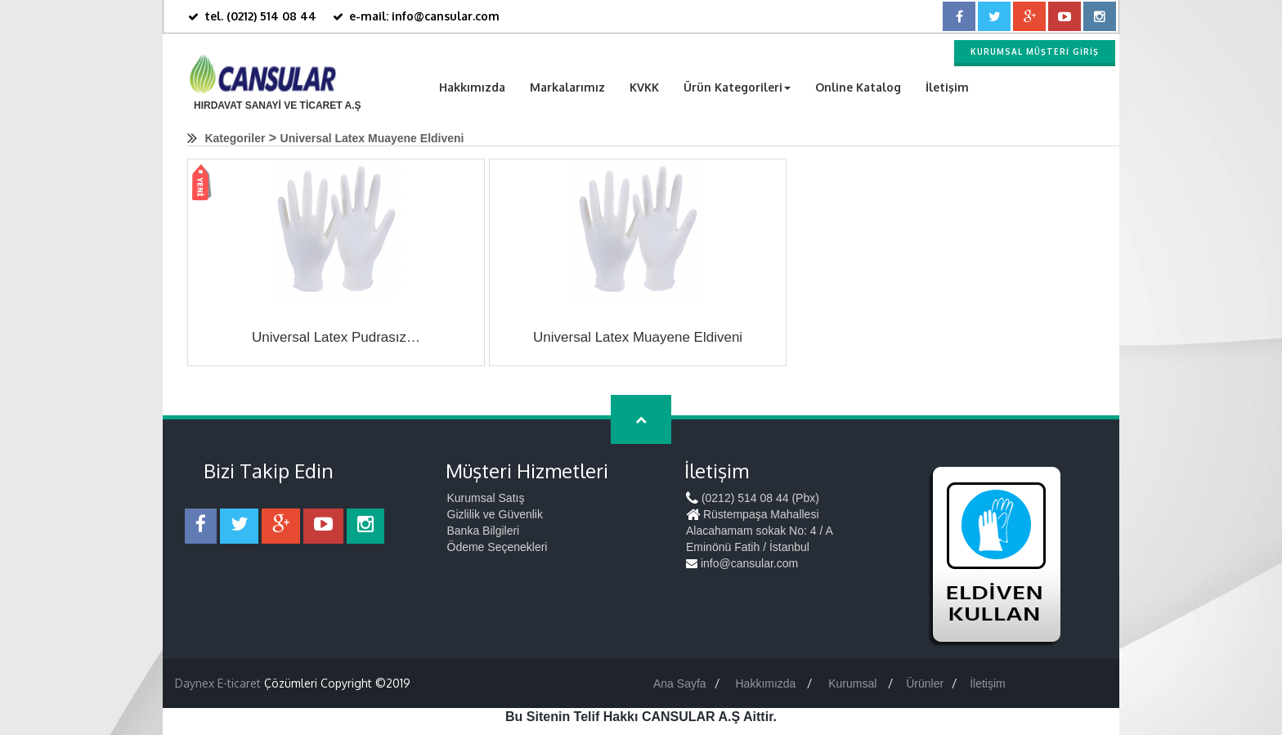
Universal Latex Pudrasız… (336, 337)
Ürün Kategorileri (737, 87)
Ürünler (925, 683)
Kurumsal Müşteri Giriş (1034, 51)
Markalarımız (567, 87)
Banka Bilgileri (483, 530)
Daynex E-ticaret (218, 683)
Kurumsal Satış (486, 497)
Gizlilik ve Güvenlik (495, 514)
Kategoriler (234, 138)
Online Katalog (858, 87)
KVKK (644, 87)
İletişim (947, 87)
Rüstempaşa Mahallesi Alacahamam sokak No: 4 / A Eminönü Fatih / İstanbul (759, 530)
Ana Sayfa (679, 683)
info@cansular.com (742, 563)
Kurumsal (854, 683)
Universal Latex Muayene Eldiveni (372, 138)
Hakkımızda (472, 87)
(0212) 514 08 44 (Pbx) (752, 497)
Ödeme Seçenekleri (497, 546)
